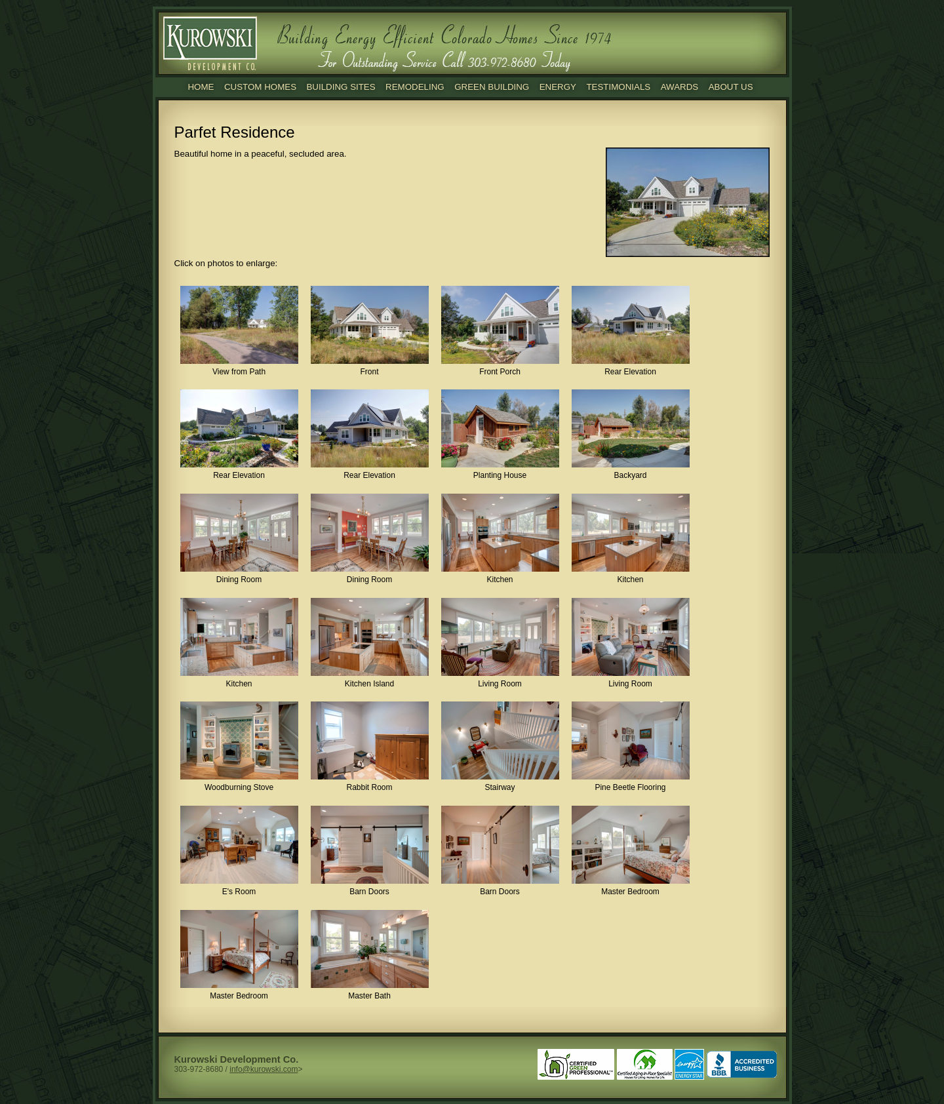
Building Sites (340, 87)
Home (200, 87)
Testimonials (618, 87)
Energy (558, 87)
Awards (680, 87)
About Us (731, 87)
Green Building (491, 87)
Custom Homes (260, 87)
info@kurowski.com (263, 1069)
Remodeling (414, 87)
